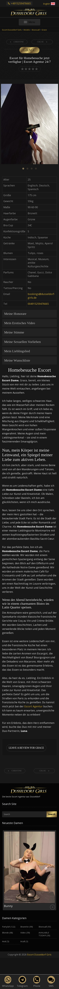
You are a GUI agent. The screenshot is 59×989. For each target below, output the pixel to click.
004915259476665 (38, 303)
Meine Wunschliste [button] (17, 360)
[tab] (29, 314)
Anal (4, 941)
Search (51, 814)
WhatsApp (8, 981)
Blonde (5, 932)
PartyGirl (6, 926)
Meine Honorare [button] (15, 314)
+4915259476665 (19, 3)
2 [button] (27, 168)
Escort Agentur (33, 706)
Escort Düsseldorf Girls (39, 954)
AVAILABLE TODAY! (44, 934)
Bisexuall (43, 926)
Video (23, 932)
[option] (29, 124)
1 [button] (23, 168)
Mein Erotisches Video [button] (19, 323)
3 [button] (31, 168)
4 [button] (35, 168)
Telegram (22, 981)
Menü (32, 22)
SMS (51, 981)
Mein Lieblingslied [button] (17, 351)
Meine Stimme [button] (14, 332)
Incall (22, 941)
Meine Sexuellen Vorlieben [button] (22, 342)
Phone (36, 981)
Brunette (24, 926)
